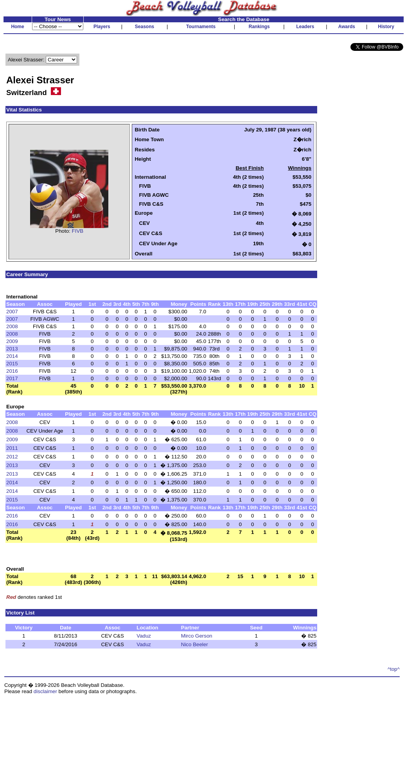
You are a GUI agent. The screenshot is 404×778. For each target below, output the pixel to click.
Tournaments (200, 26)
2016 (12, 371)
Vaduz (143, 636)
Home (17, 26)
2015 (12, 364)
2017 (12, 378)
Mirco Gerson (196, 636)
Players (101, 26)
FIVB (78, 231)
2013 (12, 349)
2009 (12, 341)
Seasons (144, 26)
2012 (12, 457)
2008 (12, 326)
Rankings (259, 26)
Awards (346, 26)
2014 (12, 356)
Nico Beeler (194, 644)
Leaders (305, 26)
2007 (12, 311)
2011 (12, 448)
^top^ (394, 669)
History (386, 26)
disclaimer (45, 691)
